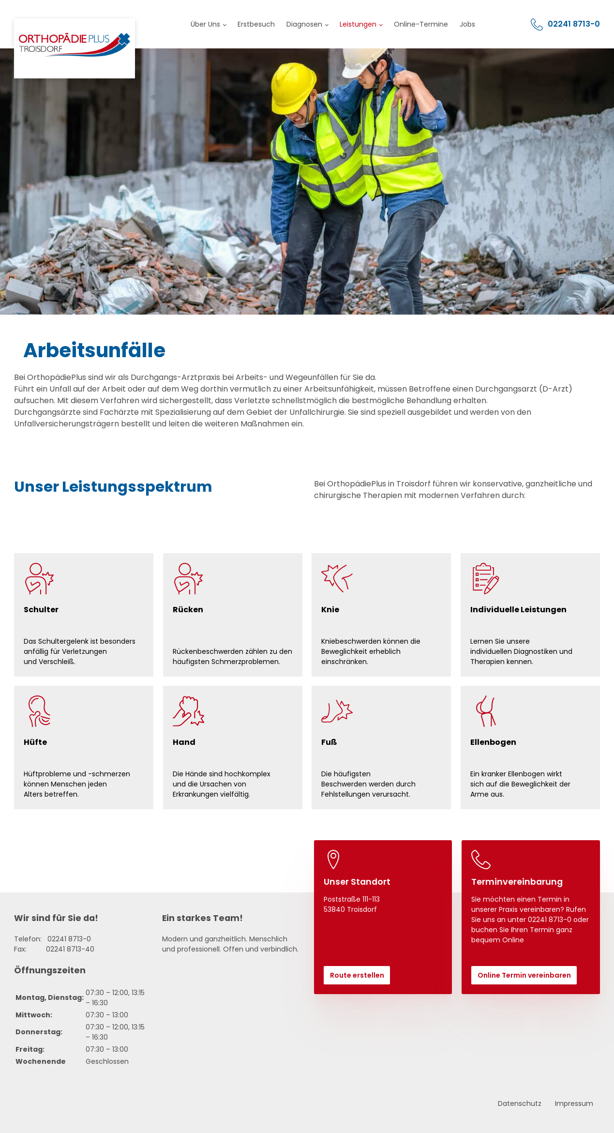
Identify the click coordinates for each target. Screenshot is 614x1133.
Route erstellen (357, 975)
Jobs (467, 24)
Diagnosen (304, 24)
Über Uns (205, 24)
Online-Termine (421, 24)
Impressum (574, 1103)
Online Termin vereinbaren (524, 975)
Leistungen (358, 24)
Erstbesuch (256, 24)
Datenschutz (519, 1103)
